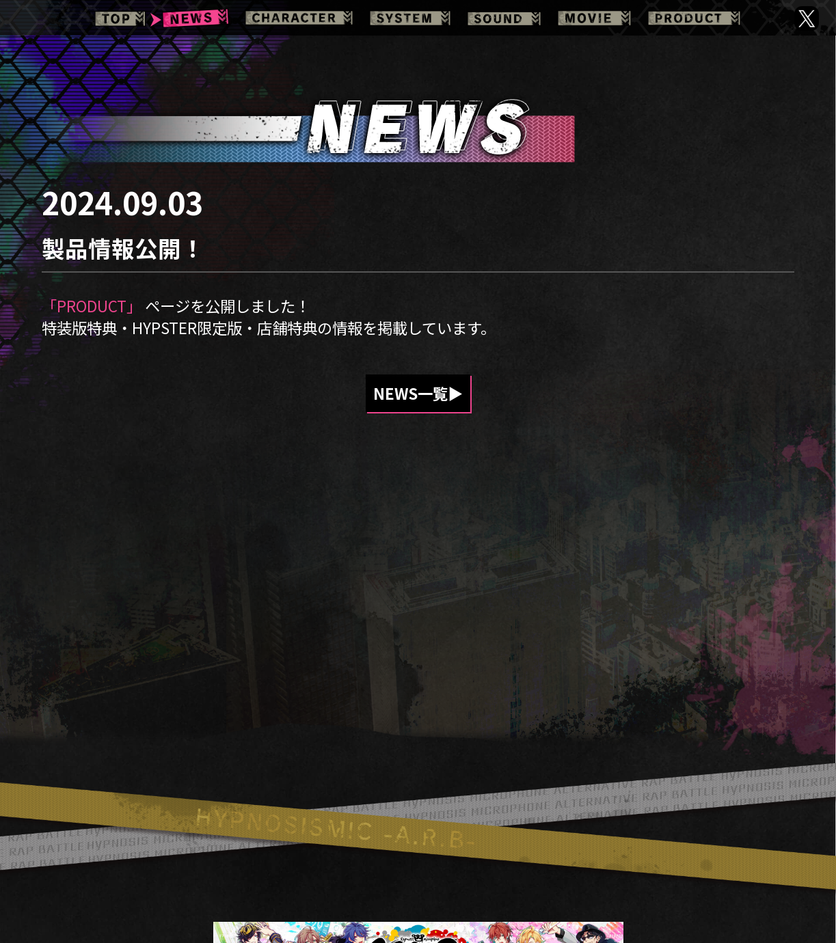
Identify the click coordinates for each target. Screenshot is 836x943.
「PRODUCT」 (91, 305)
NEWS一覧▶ (418, 393)
